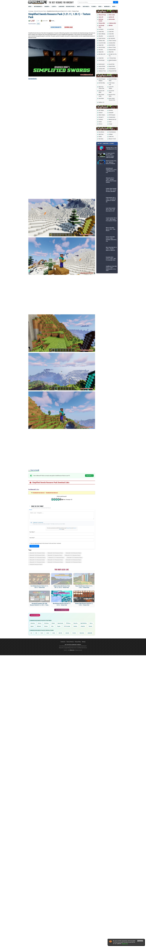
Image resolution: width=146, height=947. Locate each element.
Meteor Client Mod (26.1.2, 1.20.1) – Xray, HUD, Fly (110, 238)
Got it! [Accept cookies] (140, 941)
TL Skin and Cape (112, 58)
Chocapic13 (101, 117)
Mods (29, 6)
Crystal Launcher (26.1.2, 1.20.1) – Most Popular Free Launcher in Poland (111, 228)
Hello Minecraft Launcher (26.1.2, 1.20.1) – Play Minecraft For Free (111, 179)
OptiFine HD (111, 17)
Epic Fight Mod (112, 38)
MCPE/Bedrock (38, 6)
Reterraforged (101, 60)
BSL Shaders (101, 110)
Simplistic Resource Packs (36, 855)
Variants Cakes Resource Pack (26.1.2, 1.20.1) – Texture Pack (84, 895)
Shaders (46, 6)
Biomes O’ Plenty (112, 47)
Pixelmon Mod (102, 23)
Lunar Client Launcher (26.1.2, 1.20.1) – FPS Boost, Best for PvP (110, 219)
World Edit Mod (112, 45)
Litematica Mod (112, 42)
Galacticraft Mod (112, 49)
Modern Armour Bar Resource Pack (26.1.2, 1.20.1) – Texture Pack (62, 877)
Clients (54, 6)
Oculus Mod (111, 31)
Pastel (110, 121)
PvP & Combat (67, 917)
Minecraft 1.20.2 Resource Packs (55, 844)
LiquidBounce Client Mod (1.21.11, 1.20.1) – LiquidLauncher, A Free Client (111, 277)
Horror (91, 914)
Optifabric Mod (102, 40)
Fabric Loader (112, 14)
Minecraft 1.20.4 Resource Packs (73, 844)
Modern (46, 917)
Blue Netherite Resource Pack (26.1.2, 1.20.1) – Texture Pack (61, 895)
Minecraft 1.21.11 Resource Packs (56, 848)
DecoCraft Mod (102, 47)
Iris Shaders (101, 29)
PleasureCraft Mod (112, 71)
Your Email (32, 828)
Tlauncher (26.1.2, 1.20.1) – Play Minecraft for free (111, 150)
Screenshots (56, 27)
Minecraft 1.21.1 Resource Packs (72, 846)
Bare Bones (101, 138)
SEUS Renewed (112, 115)
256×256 (67, 924)
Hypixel (32, 917)
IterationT (101, 112)
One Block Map (102, 83)
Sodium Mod (101, 31)
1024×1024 (81, 924)
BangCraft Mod (112, 66)
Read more (125, 943)
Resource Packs (70, 6)
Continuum (101, 119)
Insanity (100, 121)
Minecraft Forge (102, 14)
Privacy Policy (68, 819)
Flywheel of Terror (102, 71)
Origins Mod (101, 45)
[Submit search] (115, 2)
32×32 (47, 924)
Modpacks (107, 6)
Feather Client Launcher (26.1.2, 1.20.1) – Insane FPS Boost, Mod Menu (111, 199)
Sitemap (83, 932)
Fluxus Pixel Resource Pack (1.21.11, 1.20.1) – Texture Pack (83, 877)
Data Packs (86, 6)
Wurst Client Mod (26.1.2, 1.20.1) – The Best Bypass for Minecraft (111, 258)
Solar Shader (101, 98)
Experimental (60, 914)
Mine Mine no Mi (102, 54)
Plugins (93, 6)
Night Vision (101, 134)
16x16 (38, 23)
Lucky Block (111, 29)
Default (53, 914)
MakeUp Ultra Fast (112, 119)
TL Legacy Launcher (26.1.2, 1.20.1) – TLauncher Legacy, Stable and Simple (110, 160)
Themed (90, 917)
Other (52, 917)
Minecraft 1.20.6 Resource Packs (37, 846)
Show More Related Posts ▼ (62, 900)
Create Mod (111, 33)
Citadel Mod (101, 58)
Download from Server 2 (52, 783)
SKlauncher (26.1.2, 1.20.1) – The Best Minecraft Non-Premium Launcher (111, 189)
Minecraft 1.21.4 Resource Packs (37, 851)
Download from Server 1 (39, 783)
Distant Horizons (102, 38)
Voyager (110, 124)
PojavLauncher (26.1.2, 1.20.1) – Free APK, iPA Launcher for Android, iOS (111, 209)
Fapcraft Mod (111, 64)
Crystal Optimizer (112, 68)
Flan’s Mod (101, 49)
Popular (58, 917)
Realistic (75, 917)
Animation (33, 914)
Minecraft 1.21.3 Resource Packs (74, 848)
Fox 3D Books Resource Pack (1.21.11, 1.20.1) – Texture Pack (39, 877)
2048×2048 (90, 924)
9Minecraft (72, 941)
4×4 (31, 924)
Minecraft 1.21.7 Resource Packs (37, 853)
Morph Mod (111, 52)
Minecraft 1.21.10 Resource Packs (37, 848)
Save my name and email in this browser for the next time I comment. (46, 834)
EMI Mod (111, 25)
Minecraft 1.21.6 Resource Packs (73, 851)
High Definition (83, 914)
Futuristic (75, 914)
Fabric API (101, 17)
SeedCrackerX (101, 64)
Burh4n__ (53, 20)
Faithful (100, 136)
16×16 (41, 924)
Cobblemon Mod (112, 23)
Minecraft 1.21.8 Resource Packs (55, 853)
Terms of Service (70, 932)
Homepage (30, 11)
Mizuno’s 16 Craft (112, 138)
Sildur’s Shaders (102, 115)
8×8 (36, 924)
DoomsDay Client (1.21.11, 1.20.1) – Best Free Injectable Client (111, 268)
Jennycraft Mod (102, 66)
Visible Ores (111, 136)
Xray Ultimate (101, 132)
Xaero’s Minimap (102, 33)
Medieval (39, 917)
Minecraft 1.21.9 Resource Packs (73, 853)
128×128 (60, 924)
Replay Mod (101, 52)
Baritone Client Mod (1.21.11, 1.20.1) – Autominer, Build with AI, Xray (111, 248)
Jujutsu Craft (111, 36)
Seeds (99, 6)
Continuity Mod (102, 68)
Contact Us (63, 932)
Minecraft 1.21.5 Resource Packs (55, 851)
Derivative (111, 110)
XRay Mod (101, 36)
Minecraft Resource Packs (40, 11)
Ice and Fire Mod (102, 42)
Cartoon (39, 914)
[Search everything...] (95, 2)
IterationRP (111, 112)
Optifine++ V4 (101, 102)
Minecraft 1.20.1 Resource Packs (37, 844)
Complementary (112, 117)
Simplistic (83, 917)
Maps (78, 6)
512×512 (74, 924)
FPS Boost (68, 914)
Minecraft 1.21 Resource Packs (55, 846)
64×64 (53, 924)
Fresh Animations (112, 132)
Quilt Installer (112, 19)
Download (68, 27)
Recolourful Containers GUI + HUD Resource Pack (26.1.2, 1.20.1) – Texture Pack (39, 895)
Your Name (32, 823)
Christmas (46, 914)
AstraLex (100, 124)
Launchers (61, 6)
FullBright (111, 134)
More (113, 6)
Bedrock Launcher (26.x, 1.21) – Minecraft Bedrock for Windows (111, 170)
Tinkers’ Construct (112, 40)
